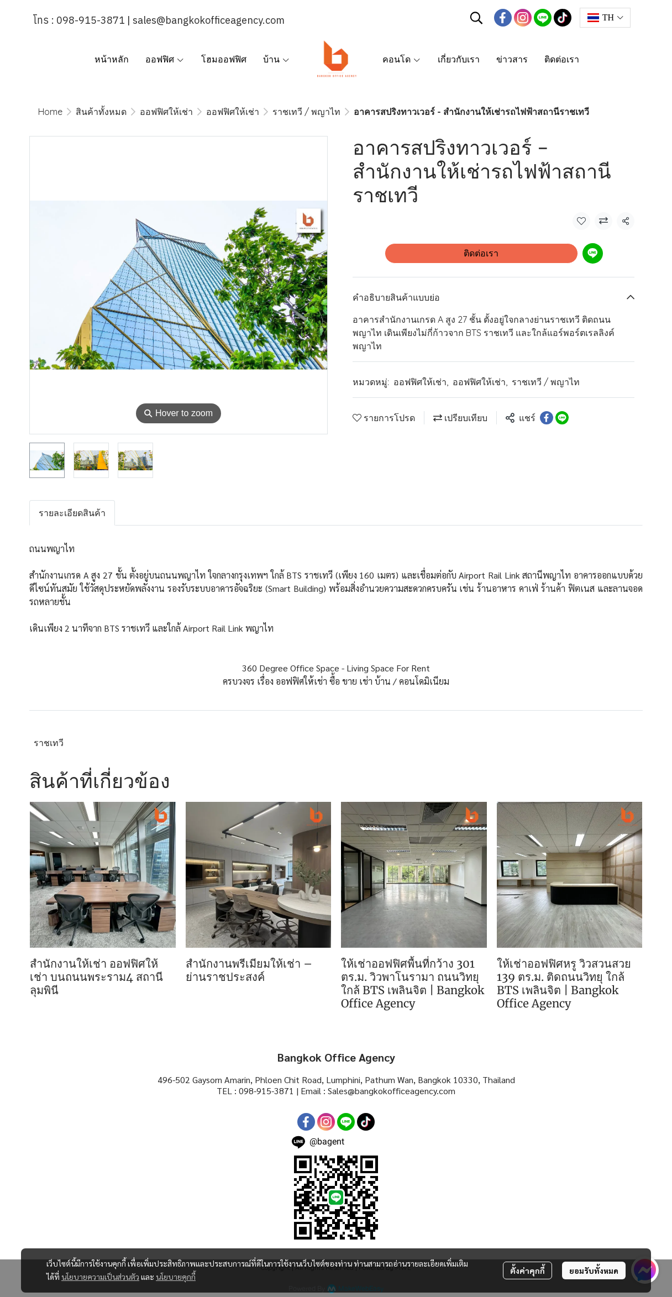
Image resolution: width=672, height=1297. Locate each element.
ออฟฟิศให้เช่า (166, 111)
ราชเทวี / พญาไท (306, 111)
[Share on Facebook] (546, 417)
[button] (476, 17)
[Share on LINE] (562, 417)
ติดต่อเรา (561, 59)
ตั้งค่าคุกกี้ (527, 1270)
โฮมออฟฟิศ (223, 59)
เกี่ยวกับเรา (459, 59)
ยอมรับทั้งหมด (593, 1270)
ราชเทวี (49, 742)
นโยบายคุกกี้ (176, 1277)
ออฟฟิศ (165, 59)
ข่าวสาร (512, 59)
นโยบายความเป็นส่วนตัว (100, 1277)
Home (50, 111)
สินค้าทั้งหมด (101, 111)
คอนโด (401, 59)
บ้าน (276, 59)
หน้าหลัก (112, 59)
